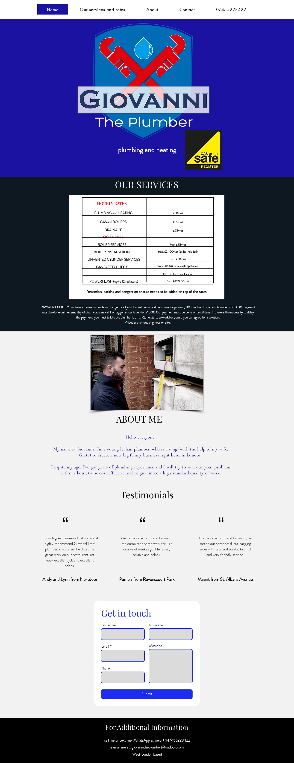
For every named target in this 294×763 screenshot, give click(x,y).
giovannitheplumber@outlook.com (158, 747)
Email (105, 646)
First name (108, 625)
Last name (156, 625)
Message (155, 645)
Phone (105, 668)
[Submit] (147, 694)
